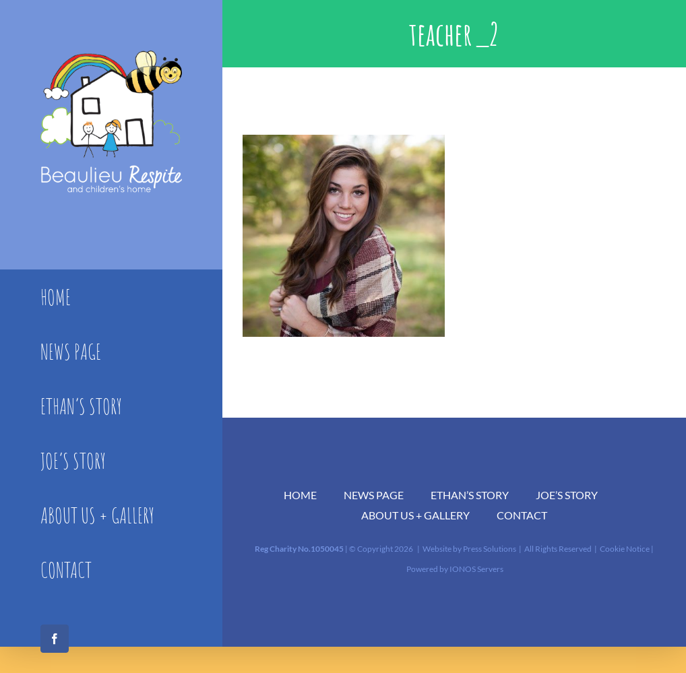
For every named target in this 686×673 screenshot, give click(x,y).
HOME (300, 494)
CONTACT (522, 515)
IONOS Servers (476, 569)
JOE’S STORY (567, 494)
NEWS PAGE (374, 494)
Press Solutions (489, 549)
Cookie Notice (625, 549)
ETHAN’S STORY (470, 494)
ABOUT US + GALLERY (415, 515)
